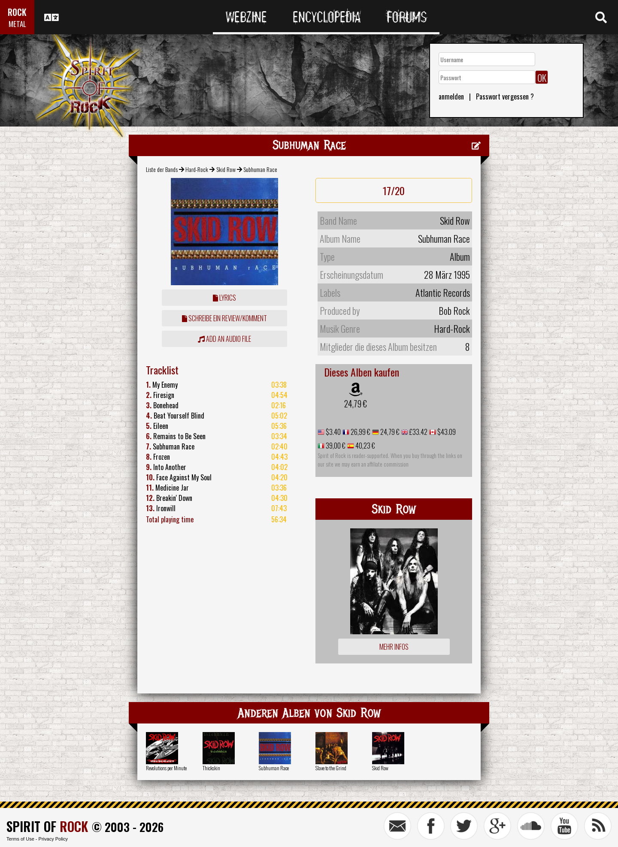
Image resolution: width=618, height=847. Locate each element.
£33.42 (417, 432)
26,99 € (359, 432)
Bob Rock (454, 310)
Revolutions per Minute (166, 768)
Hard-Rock (196, 169)
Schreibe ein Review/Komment (224, 318)
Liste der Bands (162, 169)
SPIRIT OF (47, 826)
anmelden (451, 96)
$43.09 (446, 432)
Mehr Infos (394, 647)
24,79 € (355, 403)
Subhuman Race (274, 768)
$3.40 (332, 432)
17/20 (394, 190)
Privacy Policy (53, 838)
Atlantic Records (442, 292)
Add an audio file (224, 339)
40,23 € (364, 445)
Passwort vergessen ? (505, 96)
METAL (17, 23)
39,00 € (334, 445)
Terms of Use (20, 838)
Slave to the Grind (330, 768)
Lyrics (224, 297)
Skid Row (226, 169)
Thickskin (211, 768)
